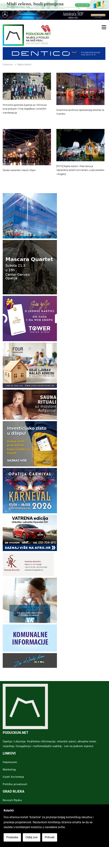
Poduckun (8, 64)
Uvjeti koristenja (13, 776)
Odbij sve (31, 837)
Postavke (12, 837)
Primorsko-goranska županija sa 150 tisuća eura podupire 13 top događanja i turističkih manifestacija (25, 109)
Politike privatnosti (15, 784)
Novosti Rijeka (12, 800)
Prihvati (49, 837)
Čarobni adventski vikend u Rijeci (19, 170)
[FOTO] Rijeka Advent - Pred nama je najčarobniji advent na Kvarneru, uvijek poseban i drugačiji (80, 170)
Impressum (10, 762)
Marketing (9, 769)
